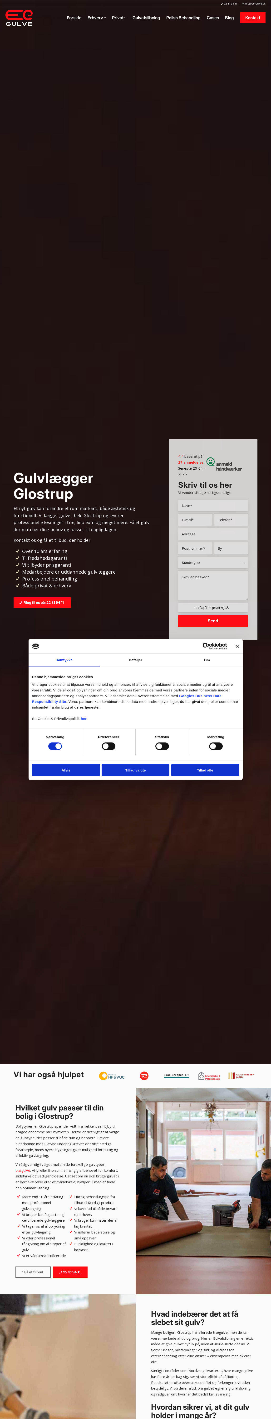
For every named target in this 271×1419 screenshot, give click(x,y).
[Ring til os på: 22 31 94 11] (42, 602)
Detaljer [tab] (135, 660)
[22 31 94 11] (70, 1272)
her (84, 718)
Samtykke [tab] (64, 660)
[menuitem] (229, 3)
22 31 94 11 (229, 3)
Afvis (66, 770)
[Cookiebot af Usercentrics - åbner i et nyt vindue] (206, 646)
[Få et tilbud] (33, 1272)
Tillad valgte (135, 770)
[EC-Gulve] (20, 17)
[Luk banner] (237, 646)
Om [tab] (207, 660)
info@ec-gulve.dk (254, 3)
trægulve (22, 1170)
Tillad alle (205, 770)
